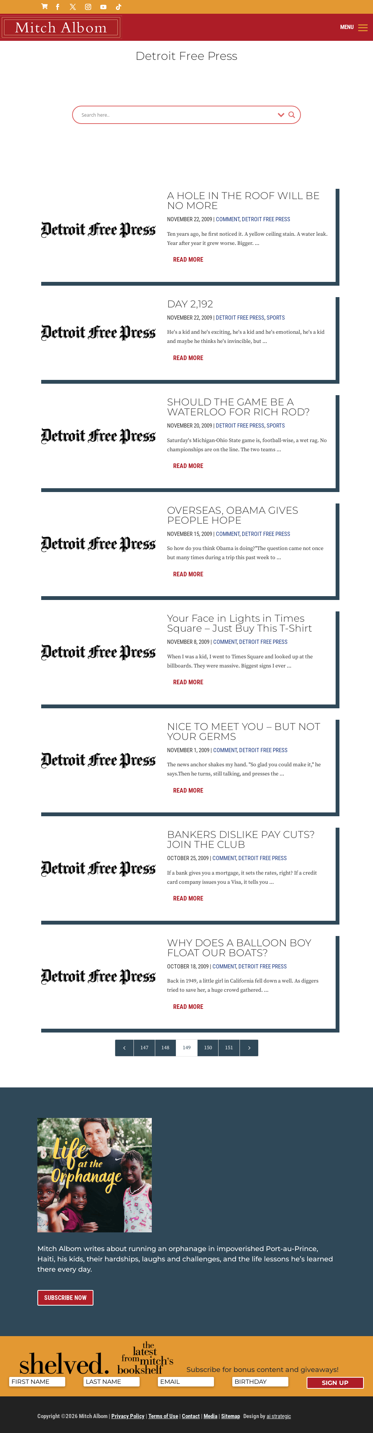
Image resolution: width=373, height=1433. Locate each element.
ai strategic (279, 1414)
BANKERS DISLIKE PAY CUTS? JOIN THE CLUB (241, 838)
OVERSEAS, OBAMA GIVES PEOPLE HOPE (232, 513)
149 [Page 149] (187, 1045)
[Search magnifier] (291, 113)
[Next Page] (249, 1046)
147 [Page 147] (144, 1045)
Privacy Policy (128, 1414)
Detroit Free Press (266, 217)
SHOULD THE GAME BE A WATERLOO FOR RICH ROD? (238, 405)
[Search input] (178, 113)
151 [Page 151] (229, 1045)
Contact (191, 1414)
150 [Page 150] (208, 1045)
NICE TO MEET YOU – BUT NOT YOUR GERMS (243, 729)
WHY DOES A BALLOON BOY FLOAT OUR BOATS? (239, 945)
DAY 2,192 (190, 302)
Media (210, 1414)
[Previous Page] (124, 1046)
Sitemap (230, 1414)
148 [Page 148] (165, 1045)
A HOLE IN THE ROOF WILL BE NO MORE (243, 199)
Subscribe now (65, 1296)
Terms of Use (163, 1414)
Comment (228, 217)
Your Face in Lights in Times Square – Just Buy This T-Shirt (239, 621)
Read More (188, 257)
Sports (276, 315)
